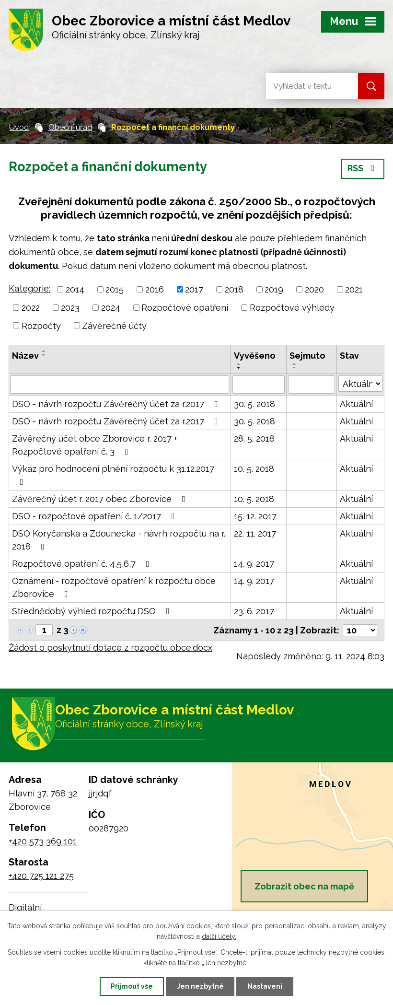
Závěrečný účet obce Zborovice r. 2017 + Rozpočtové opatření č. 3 (95, 444)
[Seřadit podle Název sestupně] (44, 355)
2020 (314, 289)
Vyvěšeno (255, 356)
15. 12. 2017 (255, 516)
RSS (363, 169)
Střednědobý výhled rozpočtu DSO (92, 611)
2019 (274, 289)
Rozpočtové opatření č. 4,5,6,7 (82, 564)
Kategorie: (29, 288)
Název (25, 356)
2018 (234, 289)
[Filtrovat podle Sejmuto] (311, 384)
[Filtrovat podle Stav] (360, 383)
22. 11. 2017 (255, 533)
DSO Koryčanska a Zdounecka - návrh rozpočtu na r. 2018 (118, 539)
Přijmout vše (132, 986)
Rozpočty (41, 325)
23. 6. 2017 (254, 611)
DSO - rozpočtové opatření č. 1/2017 (95, 516)
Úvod (19, 127)
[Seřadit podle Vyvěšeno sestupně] (239, 368)
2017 (194, 289)
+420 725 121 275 (41, 876)
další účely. (219, 936)
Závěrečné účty (114, 325)
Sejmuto (307, 356)
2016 (154, 289)
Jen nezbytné (200, 986)
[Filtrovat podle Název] (120, 384)
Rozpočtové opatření (184, 308)
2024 (110, 308)
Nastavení (265, 986)
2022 (31, 308)
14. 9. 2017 (254, 564)
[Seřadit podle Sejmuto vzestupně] (294, 364)
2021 (354, 289)
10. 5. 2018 (254, 469)
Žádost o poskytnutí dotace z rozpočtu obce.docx (110, 648)
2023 (70, 308)
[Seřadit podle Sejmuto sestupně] (294, 368)
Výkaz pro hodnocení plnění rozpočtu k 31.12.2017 (113, 475)
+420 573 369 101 (43, 841)
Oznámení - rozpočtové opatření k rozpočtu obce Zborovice (114, 587)
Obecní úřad (70, 127)
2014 (75, 289)
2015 (114, 289)
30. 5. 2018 (254, 404)
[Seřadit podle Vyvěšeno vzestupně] (239, 364)
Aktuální (356, 404)
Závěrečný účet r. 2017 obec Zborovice (100, 499)
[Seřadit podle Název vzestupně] (44, 351)
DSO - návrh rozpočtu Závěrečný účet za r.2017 (117, 404)
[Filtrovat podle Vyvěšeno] (258, 384)
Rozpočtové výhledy (292, 308)
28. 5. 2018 (254, 438)
